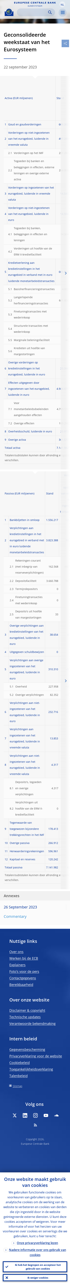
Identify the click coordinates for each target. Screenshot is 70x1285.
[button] (62, 4)
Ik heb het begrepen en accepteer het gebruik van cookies (38, 1266)
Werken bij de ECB (23, 958)
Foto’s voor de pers (24, 971)
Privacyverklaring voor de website (35, 1056)
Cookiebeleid (19, 1062)
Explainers (17, 965)
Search (50, 12)
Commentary (15, 916)
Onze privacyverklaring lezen (37, 1243)
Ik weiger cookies (37, 1277)
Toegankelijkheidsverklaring (31, 1069)
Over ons (16, 951)
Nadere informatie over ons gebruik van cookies (37, 1252)
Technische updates (25, 1017)
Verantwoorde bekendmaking (32, 1023)
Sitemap (17, 1086)
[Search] (33, 12)
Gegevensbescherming (27, 1049)
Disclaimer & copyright (27, 1010)
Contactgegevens (22, 978)
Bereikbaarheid (21, 984)
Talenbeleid (18, 1075)
